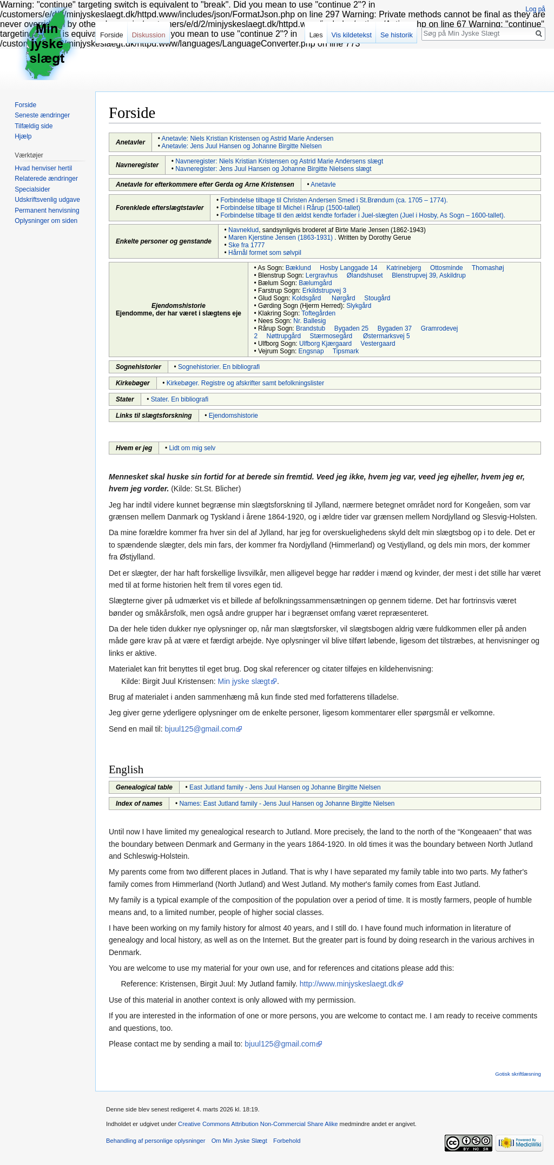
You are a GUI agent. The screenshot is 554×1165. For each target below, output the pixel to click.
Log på (535, 9)
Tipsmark (346, 351)
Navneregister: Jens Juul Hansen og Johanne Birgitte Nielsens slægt (273, 169)
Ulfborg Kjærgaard (325, 343)
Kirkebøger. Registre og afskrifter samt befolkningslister (245, 383)
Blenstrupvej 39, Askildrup (429, 275)
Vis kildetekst (352, 35)
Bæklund (298, 268)
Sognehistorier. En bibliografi (219, 367)
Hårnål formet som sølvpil (264, 252)
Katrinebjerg (403, 268)
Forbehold (286, 1140)
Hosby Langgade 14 (348, 268)
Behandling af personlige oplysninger (155, 1140)
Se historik (396, 35)
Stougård (377, 298)
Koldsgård (306, 298)
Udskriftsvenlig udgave (47, 199)
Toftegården (318, 313)
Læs (316, 35)
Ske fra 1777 (246, 245)
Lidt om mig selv (192, 448)
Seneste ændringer (42, 115)
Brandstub (310, 328)
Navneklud (243, 230)
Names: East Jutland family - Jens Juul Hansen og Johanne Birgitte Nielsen (287, 803)
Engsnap (311, 351)
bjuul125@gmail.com (200, 729)
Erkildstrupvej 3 (324, 290)
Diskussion (149, 35)
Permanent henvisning (47, 210)
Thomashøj (488, 268)
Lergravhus (322, 275)
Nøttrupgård (284, 336)
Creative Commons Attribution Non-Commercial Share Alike (258, 1124)
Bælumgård (315, 283)
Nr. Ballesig (309, 321)
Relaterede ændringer (46, 178)
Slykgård (358, 306)
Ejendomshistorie (233, 415)
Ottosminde (446, 268)
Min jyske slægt (244, 681)
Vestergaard (378, 343)
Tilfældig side (33, 126)
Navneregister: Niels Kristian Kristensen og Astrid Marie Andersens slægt (279, 161)
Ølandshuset (365, 275)
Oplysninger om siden (46, 221)
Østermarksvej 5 (386, 336)
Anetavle (323, 184)
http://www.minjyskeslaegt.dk (348, 983)
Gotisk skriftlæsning (518, 1074)
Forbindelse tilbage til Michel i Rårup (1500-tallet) (290, 208)
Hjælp (23, 136)
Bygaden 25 (351, 328)
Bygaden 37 (395, 328)
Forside (111, 35)
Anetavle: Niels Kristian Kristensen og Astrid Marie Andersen (248, 138)
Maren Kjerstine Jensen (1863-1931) (280, 237)
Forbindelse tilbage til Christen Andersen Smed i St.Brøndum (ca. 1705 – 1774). (334, 200)
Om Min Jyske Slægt (239, 1140)
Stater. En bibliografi (179, 399)
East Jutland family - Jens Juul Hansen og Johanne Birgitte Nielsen (285, 787)
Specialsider (32, 189)
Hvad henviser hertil (43, 168)
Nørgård (343, 298)
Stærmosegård (331, 336)
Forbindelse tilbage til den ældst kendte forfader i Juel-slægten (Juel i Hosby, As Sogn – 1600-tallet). (363, 215)
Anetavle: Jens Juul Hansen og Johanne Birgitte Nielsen (242, 146)
